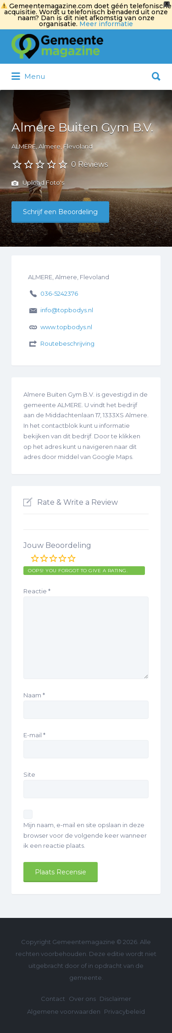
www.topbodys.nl (66, 327)
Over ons (82, 998)
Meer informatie (106, 24)
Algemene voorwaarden (63, 1011)
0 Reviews (89, 164)
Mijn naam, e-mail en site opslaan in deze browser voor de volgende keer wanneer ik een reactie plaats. (85, 835)
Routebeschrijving (67, 343)
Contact (53, 998)
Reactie (36, 591)
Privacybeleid (124, 1011)
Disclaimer (115, 998)
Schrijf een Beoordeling (60, 212)
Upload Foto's (37, 183)
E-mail (34, 735)
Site (29, 774)
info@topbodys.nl (66, 310)
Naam (34, 695)
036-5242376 (59, 293)
